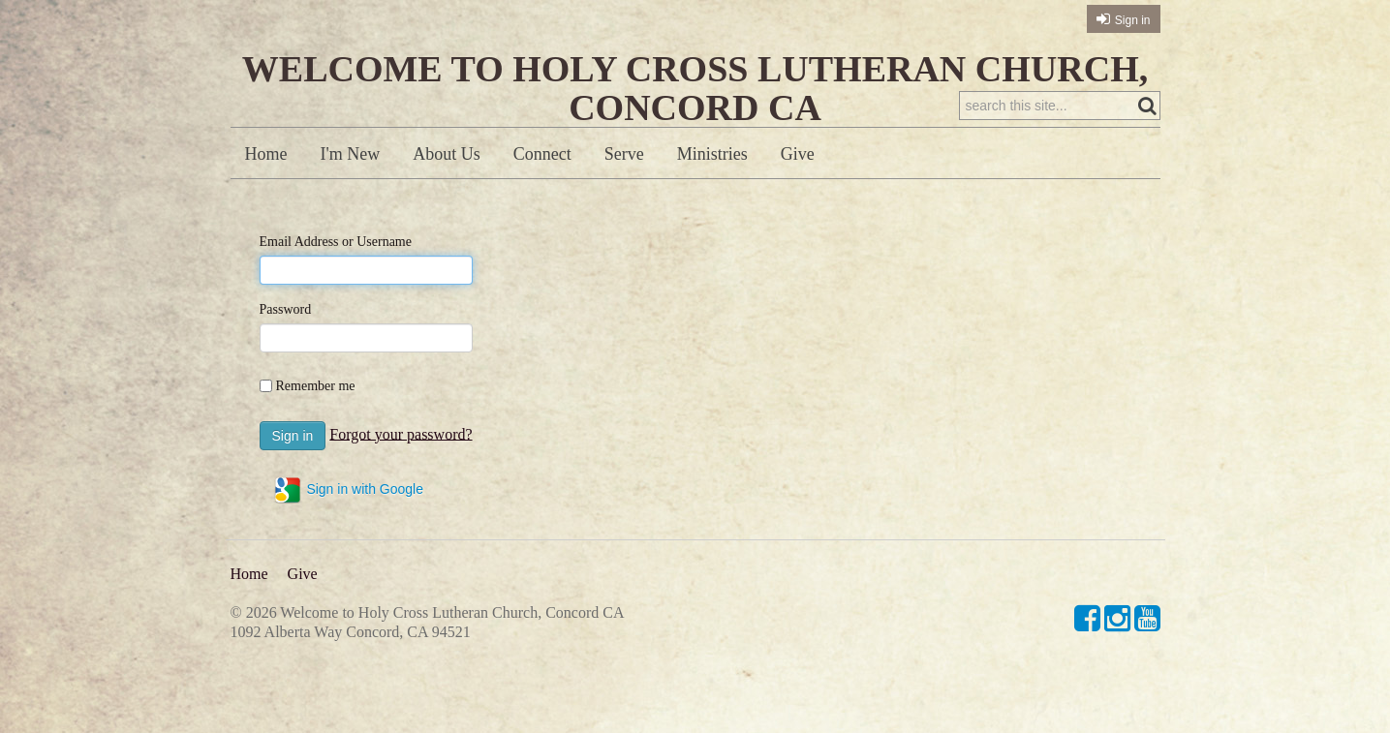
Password (286, 309)
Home (266, 154)
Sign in (1133, 20)
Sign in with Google (348, 489)
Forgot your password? (400, 433)
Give (798, 154)
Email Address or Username (336, 241)
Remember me (315, 386)
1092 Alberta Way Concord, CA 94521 (351, 632)
